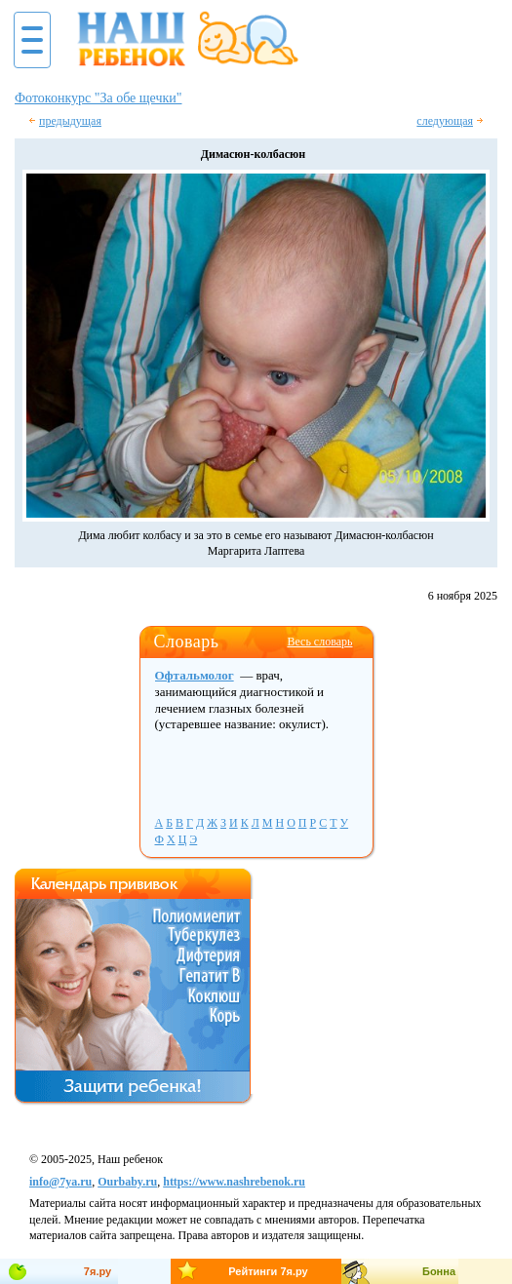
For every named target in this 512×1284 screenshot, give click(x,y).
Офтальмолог (194, 675)
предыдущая (70, 121)
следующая (444, 121)
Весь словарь (319, 641)
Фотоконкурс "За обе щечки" (98, 98)
